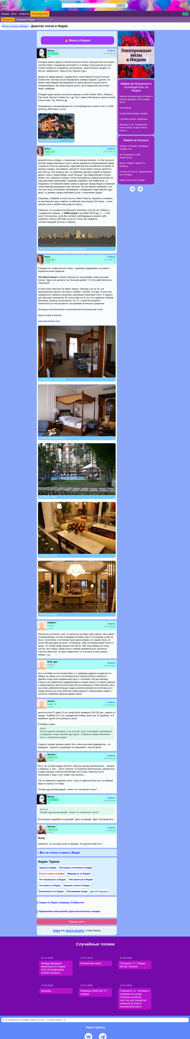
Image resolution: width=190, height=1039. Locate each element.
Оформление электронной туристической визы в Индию (69, 911)
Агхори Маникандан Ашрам (133, 113)
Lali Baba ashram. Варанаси (133, 119)
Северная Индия (25, 19)
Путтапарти (125, 108)
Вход (185, 14)
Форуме (143, 140)
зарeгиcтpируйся (75, 930)
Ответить (111, 51)
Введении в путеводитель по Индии (138, 87)
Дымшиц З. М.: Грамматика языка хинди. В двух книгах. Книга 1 (133, 127)
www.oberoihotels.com (49, 321)
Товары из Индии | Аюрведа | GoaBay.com (61, 902)
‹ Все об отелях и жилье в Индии (59, 852)
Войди (56, 930)
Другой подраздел (99, 891)
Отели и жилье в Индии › (15, 26)
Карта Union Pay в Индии (132, 180)
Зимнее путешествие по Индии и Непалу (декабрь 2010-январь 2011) (136, 99)
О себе (47, 154)
